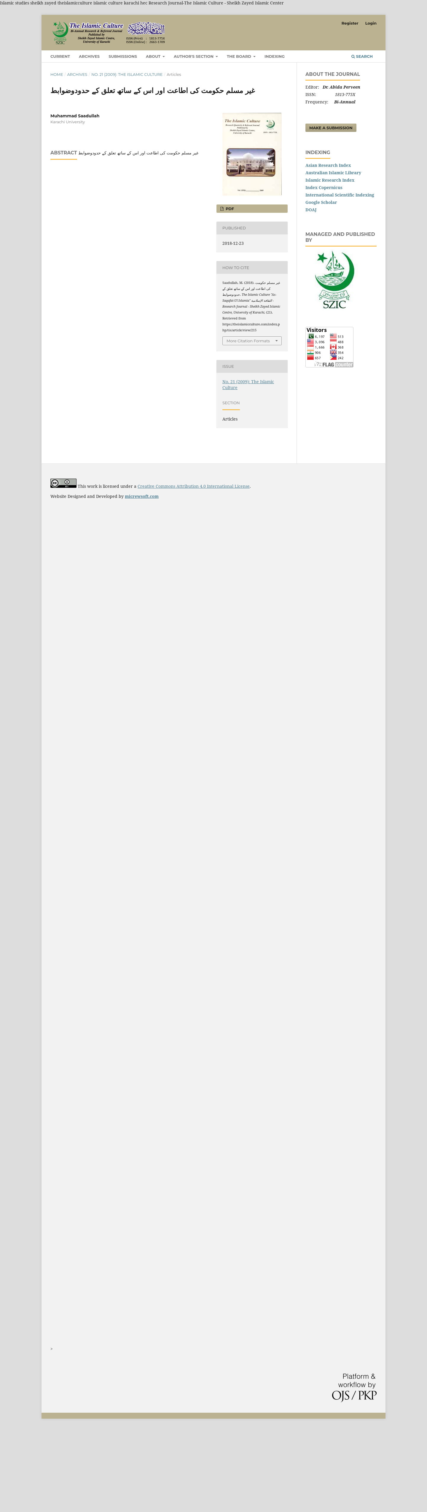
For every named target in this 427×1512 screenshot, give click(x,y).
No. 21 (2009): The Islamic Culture (126, 74)
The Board (239, 56)
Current (60, 56)
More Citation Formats (248, 340)
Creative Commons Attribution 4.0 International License (194, 486)
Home (56, 74)
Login (371, 23)
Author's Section (194, 56)
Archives (89, 56)
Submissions (123, 56)
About (154, 56)
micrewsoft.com (142, 496)
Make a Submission (331, 127)
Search (362, 56)
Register (350, 23)
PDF (229, 208)
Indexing (275, 56)
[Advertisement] (178, 1469)
